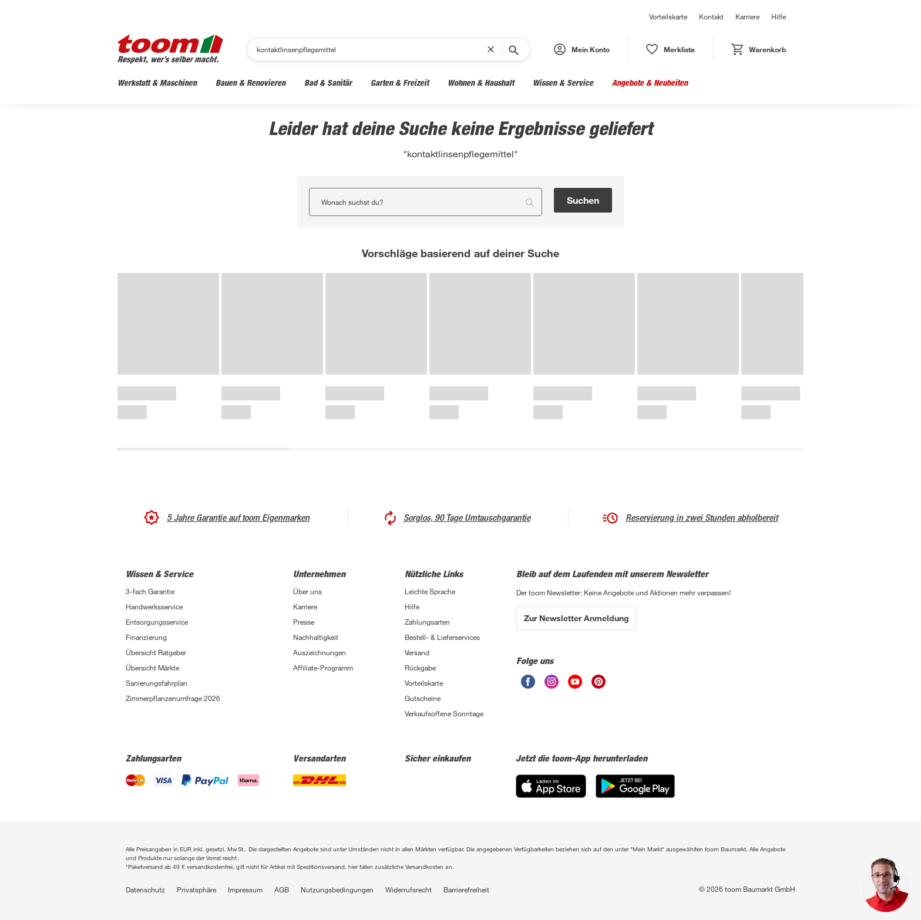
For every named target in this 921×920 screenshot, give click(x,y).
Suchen (583, 199)
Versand (417, 652)
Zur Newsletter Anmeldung (576, 618)
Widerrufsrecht (408, 889)
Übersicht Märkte (152, 667)
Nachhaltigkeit (315, 637)
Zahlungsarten (427, 621)
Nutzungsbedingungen (337, 889)
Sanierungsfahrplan (156, 683)
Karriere (747, 16)
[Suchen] (372, 49)
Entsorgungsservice (157, 621)
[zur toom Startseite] (170, 49)
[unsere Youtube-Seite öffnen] (575, 682)
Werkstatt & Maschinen (157, 82)
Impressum (245, 889)
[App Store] (551, 786)
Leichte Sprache (430, 591)
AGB (281, 889)
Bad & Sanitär (328, 82)
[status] (670, 49)
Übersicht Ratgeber (156, 652)
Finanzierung (146, 637)
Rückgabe (420, 667)
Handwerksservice (154, 606)
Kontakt (711, 16)
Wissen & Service (563, 82)
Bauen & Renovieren (250, 82)
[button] (581, 49)
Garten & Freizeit (400, 82)
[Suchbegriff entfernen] (493, 49)
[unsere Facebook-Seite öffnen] (528, 682)
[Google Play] (635, 786)
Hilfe (778, 16)
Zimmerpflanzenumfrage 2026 (173, 698)
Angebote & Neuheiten (650, 82)
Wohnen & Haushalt (481, 82)
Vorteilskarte (668, 16)
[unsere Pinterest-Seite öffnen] (598, 682)
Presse (303, 621)
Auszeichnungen (319, 652)
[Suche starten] (512, 49)
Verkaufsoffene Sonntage (444, 713)
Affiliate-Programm (323, 667)
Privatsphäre (196, 889)
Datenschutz (145, 889)
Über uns (307, 591)
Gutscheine (423, 698)
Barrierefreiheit (466, 889)
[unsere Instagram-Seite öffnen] (551, 682)
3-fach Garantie (150, 591)
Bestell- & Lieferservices (442, 637)
